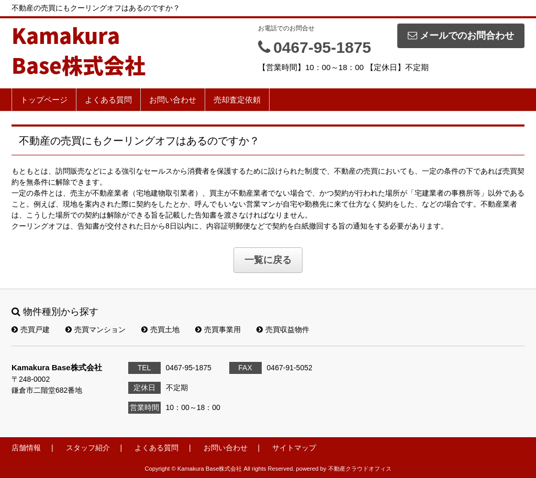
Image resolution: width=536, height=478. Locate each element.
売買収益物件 (282, 329)
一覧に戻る (268, 260)
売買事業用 (218, 329)
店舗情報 (26, 447)
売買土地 (160, 329)
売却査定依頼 (237, 99)
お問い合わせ (172, 99)
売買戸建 (31, 329)
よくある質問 (108, 99)
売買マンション (95, 329)
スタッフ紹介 (88, 447)
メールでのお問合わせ (461, 35)
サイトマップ (294, 447)
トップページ (44, 99)
